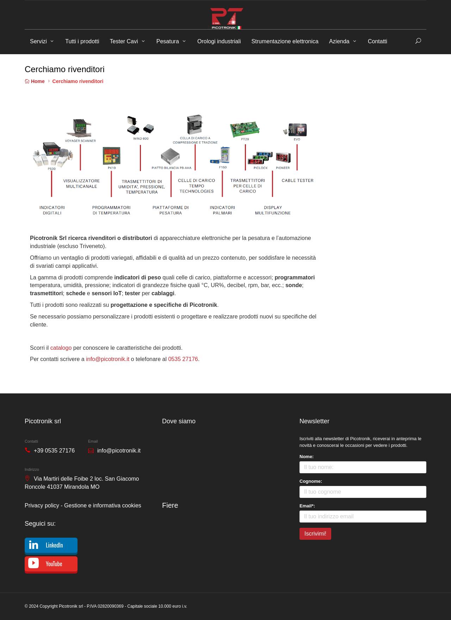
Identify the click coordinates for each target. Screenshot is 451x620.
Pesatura (167, 41)
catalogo (61, 348)
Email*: (307, 505)
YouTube (54, 563)
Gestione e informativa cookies (102, 505)
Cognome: (310, 481)
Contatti (377, 41)
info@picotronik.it (107, 359)
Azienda (339, 41)
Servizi (38, 41)
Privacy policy (42, 505)
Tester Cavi (124, 41)
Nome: (306, 456)
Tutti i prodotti (82, 41)
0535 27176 (183, 359)
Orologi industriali (219, 41)
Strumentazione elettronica (285, 41)
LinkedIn (54, 545)
